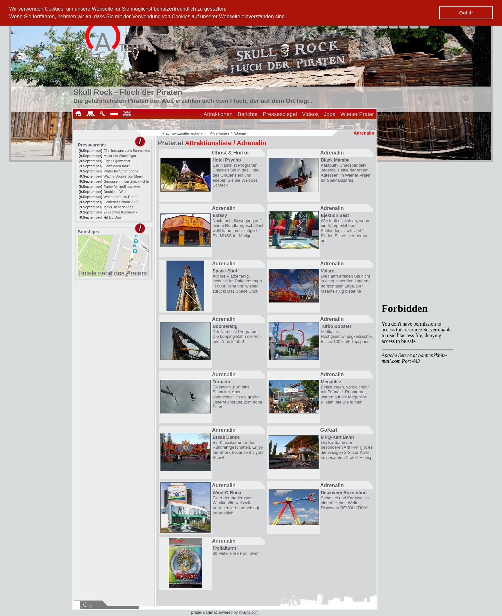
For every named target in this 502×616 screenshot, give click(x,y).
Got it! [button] (466, 12)
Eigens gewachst (116, 161)
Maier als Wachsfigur (119, 156)
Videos (310, 114)
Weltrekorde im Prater (120, 197)
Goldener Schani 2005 (120, 202)
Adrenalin (240, 133)
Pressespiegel (280, 114)
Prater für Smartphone (120, 171)
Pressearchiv (92, 144)
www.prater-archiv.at (187, 133)
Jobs (329, 114)
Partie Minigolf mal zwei (122, 186)
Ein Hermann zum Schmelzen (126, 151)
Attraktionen (218, 114)
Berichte (247, 114)
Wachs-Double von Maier (123, 176)
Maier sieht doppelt (118, 207)
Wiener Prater (357, 114)
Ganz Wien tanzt (116, 166)
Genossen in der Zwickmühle (126, 181)
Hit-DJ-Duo (112, 217)
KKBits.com (249, 612)
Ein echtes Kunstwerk (120, 212)
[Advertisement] (114, 320)
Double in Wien (115, 192)
